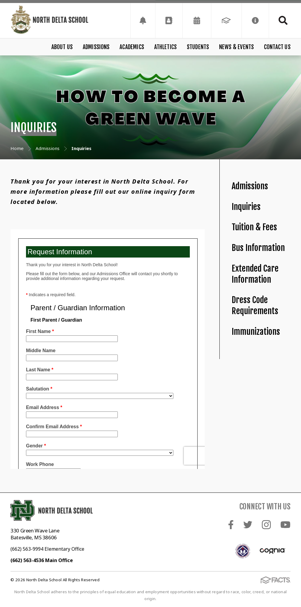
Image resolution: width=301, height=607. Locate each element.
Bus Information (258, 248)
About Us (62, 47)
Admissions (96, 47)
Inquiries (246, 207)
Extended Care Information (255, 274)
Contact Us (277, 47)
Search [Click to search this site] (283, 20)
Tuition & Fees (254, 227)
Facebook (231, 524)
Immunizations (256, 331)
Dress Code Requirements (255, 305)
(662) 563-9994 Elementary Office (47, 549)
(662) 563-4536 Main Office (41, 560)
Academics (132, 47)
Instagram (266, 524)
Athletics (165, 47)
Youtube (285, 524)
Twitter (247, 524)
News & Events (236, 47)
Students (198, 47)
